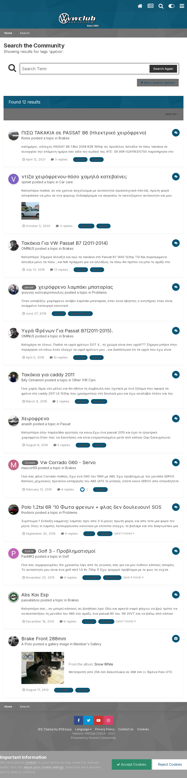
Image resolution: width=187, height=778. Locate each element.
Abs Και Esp (35, 595)
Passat (65, 424)
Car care (66, 182)
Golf (65, 556)
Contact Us (126, 729)
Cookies (143, 729)
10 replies (59, 357)
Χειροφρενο (35, 418)
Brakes (64, 138)
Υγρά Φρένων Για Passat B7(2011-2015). (67, 331)
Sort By (171, 114)
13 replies (59, 269)
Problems (99, 292)
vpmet (26, 182)
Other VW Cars (84, 380)
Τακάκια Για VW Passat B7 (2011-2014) (64, 243)
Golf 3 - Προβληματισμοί (66, 551)
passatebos (30, 600)
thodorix (27, 512)
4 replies (65, 489)
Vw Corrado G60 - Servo (68, 462)
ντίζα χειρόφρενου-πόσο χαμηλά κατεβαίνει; (74, 176)
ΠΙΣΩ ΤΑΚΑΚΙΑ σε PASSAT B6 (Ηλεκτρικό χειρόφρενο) (83, 133)
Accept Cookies (131, 764)
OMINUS (27, 248)
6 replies (68, 621)
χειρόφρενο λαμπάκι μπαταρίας (75, 287)
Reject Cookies (169, 764)
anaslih (26, 424)
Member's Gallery (87, 644)
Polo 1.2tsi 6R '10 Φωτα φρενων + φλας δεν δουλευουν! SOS (91, 507)
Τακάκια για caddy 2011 (48, 374)
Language (83, 729)
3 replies (59, 159)
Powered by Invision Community (93, 738)
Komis (25, 138)
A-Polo (26, 644)
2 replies (60, 401)
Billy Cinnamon (32, 380)
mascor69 (29, 468)
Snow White (103, 664)
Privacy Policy (105, 729)
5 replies (61, 445)
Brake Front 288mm (43, 638)
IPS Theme (46, 729)
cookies (31, 762)
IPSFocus (65, 729)
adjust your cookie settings (43, 767)
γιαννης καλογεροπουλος (42, 292)
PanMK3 (27, 556)
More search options (158, 83)
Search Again (163, 69)
